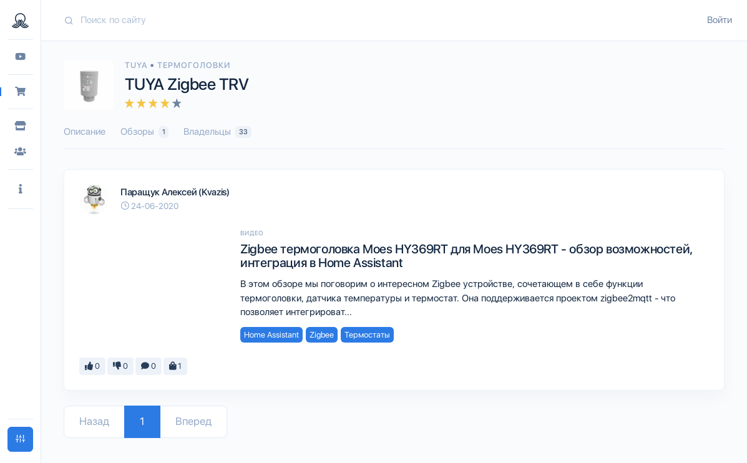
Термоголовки (193, 65)
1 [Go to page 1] (142, 421)
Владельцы (217, 132)
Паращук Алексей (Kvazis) (175, 192)
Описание (84, 131)
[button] (20, 189)
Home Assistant (271, 334)
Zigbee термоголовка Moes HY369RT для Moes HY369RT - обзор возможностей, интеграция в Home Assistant (466, 255)
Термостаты (367, 334)
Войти (719, 20)
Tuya (137, 65)
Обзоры (144, 132)
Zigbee (322, 334)
